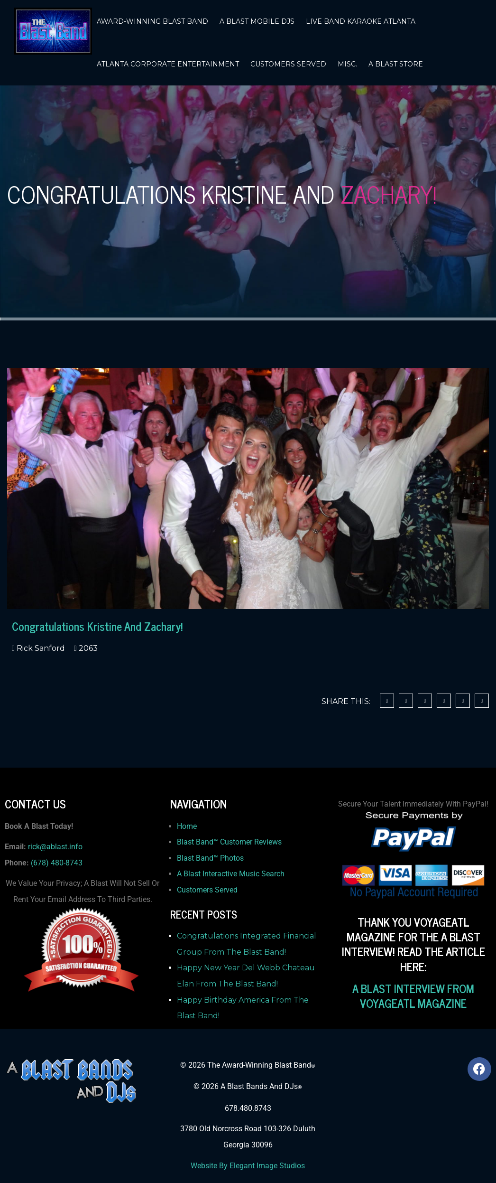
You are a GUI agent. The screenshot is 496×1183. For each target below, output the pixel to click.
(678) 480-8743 (57, 862)
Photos (232, 858)
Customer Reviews (251, 841)
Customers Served (207, 889)
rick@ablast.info (55, 846)
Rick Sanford (40, 648)
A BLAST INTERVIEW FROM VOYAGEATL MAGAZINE (413, 995)
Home (187, 826)
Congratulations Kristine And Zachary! (97, 626)
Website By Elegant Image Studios (248, 1165)
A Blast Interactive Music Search (231, 873)
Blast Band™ (198, 841)
